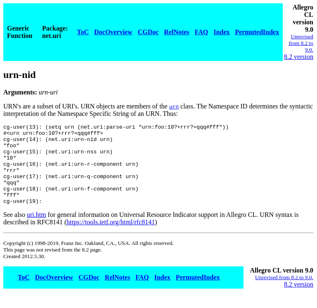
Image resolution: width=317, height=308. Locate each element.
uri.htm (36, 230)
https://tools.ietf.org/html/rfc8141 (110, 238)
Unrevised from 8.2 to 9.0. (301, 43)
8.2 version (298, 56)
